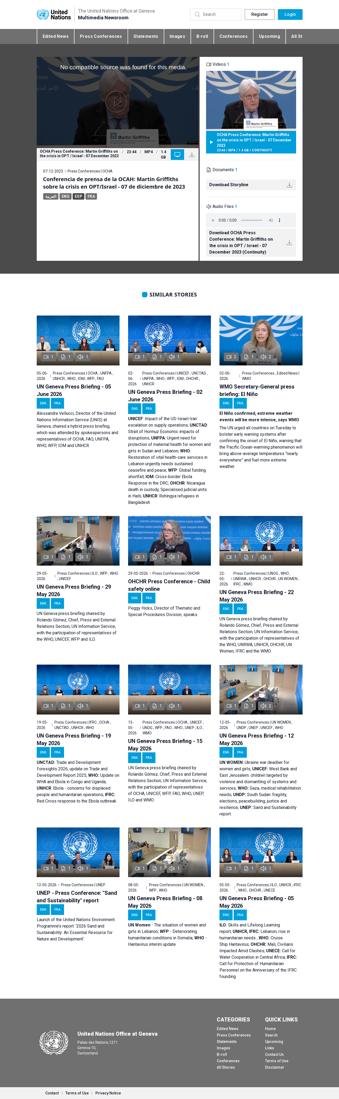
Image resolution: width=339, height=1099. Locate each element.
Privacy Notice (108, 1093)
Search (271, 1035)
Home (270, 1029)
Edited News (56, 36)
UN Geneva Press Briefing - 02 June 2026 (165, 396)
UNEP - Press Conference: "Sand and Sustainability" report (77, 897)
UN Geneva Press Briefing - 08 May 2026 (165, 902)
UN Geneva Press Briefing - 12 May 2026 (256, 739)
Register (259, 14)
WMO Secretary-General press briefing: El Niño (257, 390)
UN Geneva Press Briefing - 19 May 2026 (74, 739)
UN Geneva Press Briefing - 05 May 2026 (256, 902)
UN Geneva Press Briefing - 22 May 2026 (256, 596)
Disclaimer (274, 1067)
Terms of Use (276, 1061)
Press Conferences (101, 36)
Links (269, 1048)
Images (177, 36)
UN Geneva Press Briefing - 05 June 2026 (74, 390)
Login (290, 14)
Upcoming (269, 36)
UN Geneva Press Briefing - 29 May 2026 (74, 591)
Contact (52, 1093)
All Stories (226, 1067)
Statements (145, 36)
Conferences (233, 36)
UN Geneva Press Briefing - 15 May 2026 (165, 745)
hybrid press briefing (89, 426)
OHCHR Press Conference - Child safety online (169, 585)
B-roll (202, 36)
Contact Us (274, 1054)
